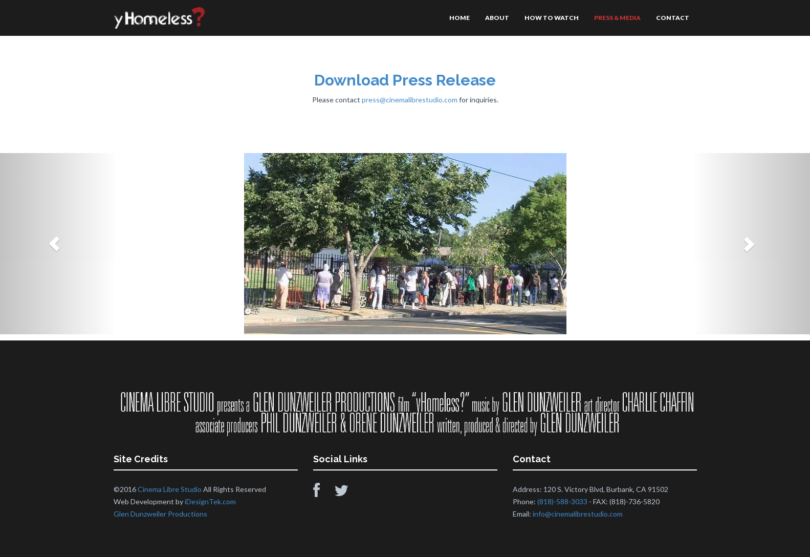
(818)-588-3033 (562, 501)
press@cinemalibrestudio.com (409, 99)
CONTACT (672, 18)
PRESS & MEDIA (617, 18)
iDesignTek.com (210, 501)
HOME (459, 18)
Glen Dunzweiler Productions (160, 513)
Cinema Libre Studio (170, 489)
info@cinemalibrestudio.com (578, 513)
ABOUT (497, 18)
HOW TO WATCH (551, 18)
